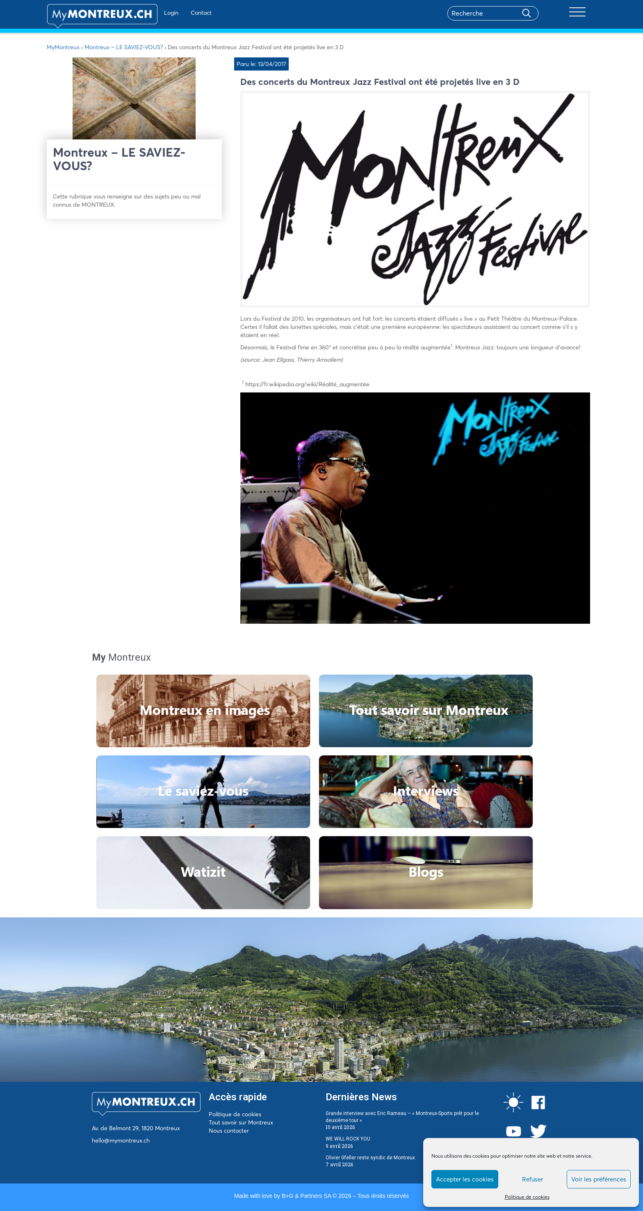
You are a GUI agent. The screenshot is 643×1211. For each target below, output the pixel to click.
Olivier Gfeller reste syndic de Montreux (370, 1158)
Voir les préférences (598, 1179)
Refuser (532, 1179)
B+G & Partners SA (306, 1196)
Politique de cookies (527, 1197)
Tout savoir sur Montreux (241, 1122)
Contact (177, 12)
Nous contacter (229, 1130)
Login (147, 12)
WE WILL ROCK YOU (348, 1139)
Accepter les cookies (465, 1179)
